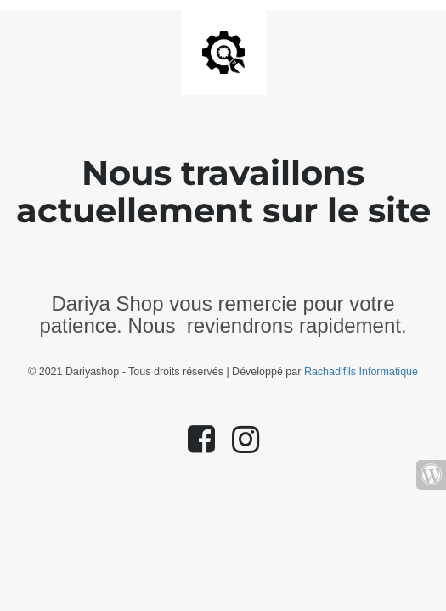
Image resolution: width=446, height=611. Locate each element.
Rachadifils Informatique (361, 372)
